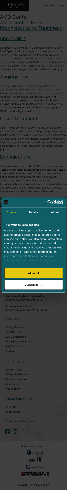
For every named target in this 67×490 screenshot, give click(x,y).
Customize (34, 284)
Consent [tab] (12, 212)
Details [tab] (33, 212)
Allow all (33, 273)
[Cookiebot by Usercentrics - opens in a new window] (48, 202)
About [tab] (55, 212)
